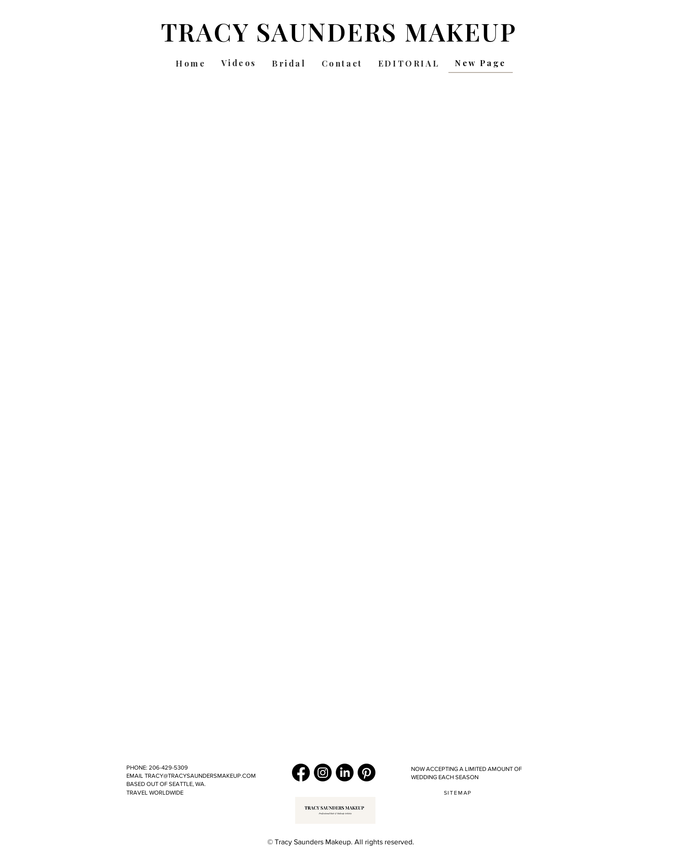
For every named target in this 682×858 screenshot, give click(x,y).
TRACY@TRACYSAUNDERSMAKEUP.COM (199, 775)
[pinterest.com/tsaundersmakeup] (366, 772)
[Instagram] (323, 772)
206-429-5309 (169, 767)
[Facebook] (301, 772)
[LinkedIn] (345, 772)
